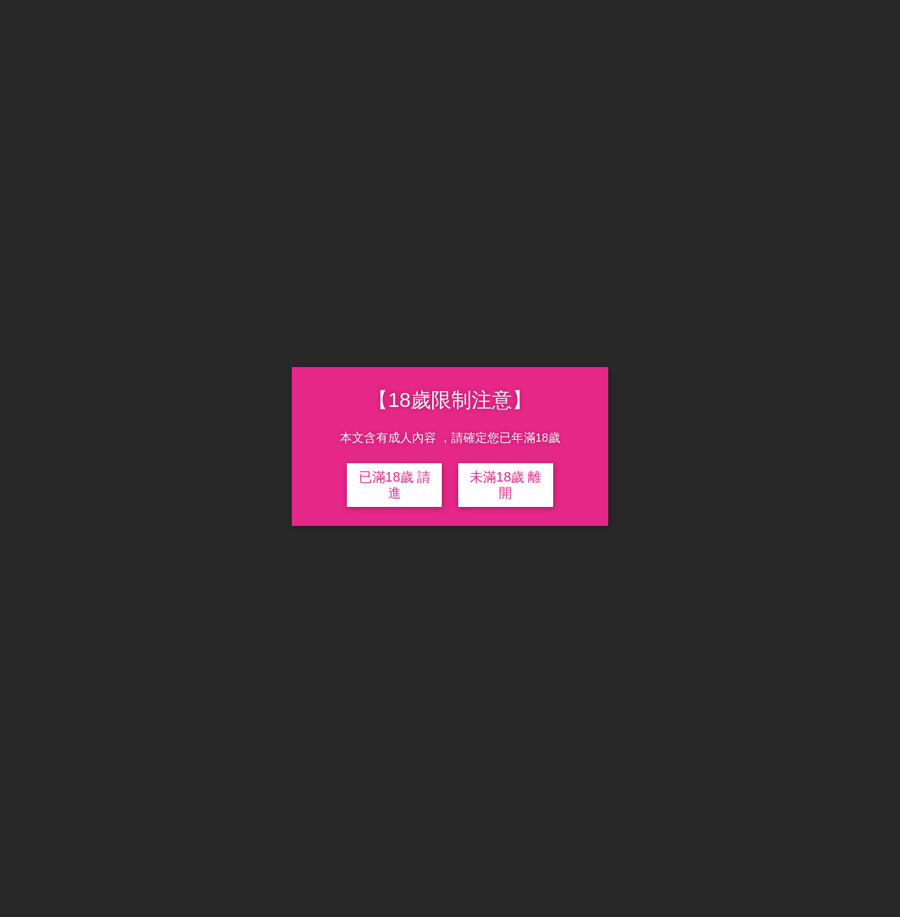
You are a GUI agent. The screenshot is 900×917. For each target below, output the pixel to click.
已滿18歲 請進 (395, 485)
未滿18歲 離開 (506, 485)
